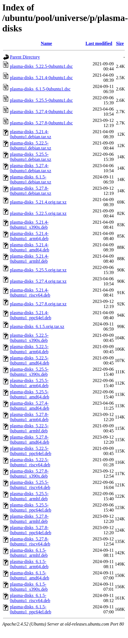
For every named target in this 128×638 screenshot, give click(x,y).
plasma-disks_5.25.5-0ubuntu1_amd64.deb (29, 394)
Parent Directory (25, 57)
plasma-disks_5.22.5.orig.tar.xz (38, 213)
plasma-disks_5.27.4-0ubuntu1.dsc (41, 111)
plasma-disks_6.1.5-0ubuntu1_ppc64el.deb (30, 609)
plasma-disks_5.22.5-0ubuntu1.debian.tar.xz (30, 145)
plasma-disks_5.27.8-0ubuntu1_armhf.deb (29, 519)
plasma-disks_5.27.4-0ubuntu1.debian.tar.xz (30, 168)
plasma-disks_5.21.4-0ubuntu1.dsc (41, 77)
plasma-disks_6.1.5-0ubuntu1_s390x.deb (29, 587)
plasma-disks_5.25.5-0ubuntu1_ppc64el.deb (30, 507)
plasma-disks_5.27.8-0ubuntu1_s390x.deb (29, 473)
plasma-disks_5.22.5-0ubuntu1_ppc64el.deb (30, 451)
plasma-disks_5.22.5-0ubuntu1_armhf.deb (29, 428)
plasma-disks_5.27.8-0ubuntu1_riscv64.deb (30, 541)
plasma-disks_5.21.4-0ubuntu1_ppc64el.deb (30, 315)
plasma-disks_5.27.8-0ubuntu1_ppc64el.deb (30, 530)
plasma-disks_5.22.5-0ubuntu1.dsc (41, 66)
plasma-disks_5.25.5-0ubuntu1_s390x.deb (29, 372)
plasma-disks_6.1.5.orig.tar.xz (37, 326)
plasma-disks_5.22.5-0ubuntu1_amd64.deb (29, 360)
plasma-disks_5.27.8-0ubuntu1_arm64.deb (29, 417)
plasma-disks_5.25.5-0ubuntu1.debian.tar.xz (30, 157)
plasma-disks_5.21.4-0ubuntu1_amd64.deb (29, 247)
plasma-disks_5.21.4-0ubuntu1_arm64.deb (29, 236)
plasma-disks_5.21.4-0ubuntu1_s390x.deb (29, 225)
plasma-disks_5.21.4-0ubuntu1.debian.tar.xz (30, 134)
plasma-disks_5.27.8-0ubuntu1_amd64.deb (29, 440)
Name (46, 43)
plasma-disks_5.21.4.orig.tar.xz (38, 202)
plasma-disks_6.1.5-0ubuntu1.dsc (40, 89)
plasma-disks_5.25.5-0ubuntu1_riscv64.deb (30, 485)
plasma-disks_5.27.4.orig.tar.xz (38, 281)
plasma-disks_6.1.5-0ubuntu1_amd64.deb (29, 575)
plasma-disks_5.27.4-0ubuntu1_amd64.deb (29, 406)
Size (120, 43)
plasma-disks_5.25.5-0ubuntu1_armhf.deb (29, 496)
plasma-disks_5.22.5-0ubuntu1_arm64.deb (29, 349)
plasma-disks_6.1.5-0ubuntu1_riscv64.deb (30, 598)
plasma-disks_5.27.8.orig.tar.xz (38, 303)
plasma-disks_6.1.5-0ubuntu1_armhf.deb (29, 553)
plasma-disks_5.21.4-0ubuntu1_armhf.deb (29, 259)
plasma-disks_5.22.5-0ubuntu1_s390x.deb (29, 338)
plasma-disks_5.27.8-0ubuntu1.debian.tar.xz (30, 191)
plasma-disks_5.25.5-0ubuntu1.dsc (41, 100)
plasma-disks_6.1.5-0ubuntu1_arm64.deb (29, 564)
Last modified (99, 43)
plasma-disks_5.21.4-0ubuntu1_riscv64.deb (30, 293)
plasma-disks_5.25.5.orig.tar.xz (38, 270)
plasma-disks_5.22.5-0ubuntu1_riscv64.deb (30, 462)
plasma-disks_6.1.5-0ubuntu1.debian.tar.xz (30, 179)
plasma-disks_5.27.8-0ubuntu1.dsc (41, 122)
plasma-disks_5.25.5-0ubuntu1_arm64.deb (29, 383)
